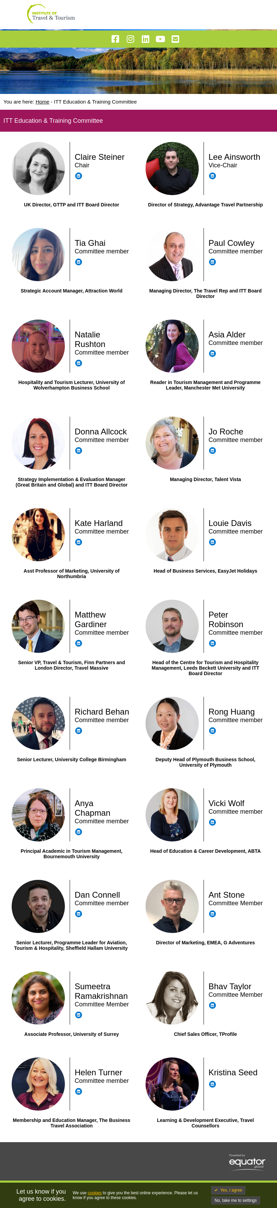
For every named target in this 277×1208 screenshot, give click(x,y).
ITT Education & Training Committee (95, 102)
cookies (95, 1193)
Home (42, 102)
